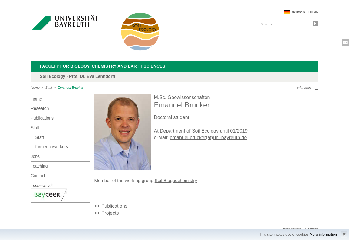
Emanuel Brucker (70, 87)
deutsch (298, 12)
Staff (48, 87)
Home (35, 87)
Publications (42, 118)
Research (40, 108)
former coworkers (51, 146)
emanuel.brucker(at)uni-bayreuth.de (208, 137)
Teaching (39, 166)
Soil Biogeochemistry (176, 180)
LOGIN (313, 12)
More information (323, 234)
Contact (38, 175)
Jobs (35, 156)
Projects (110, 213)
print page (304, 87)
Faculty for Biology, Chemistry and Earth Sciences (102, 66)
